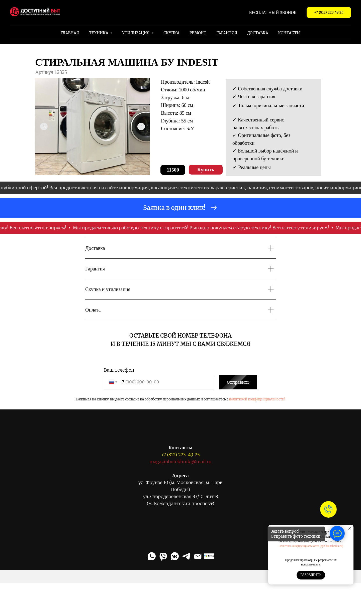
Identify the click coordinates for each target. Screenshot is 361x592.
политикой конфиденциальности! (257, 399)
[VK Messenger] (175, 556)
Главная (69, 33)
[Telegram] (186, 556)
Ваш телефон (119, 370)
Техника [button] (99, 33)
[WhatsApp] (152, 556)
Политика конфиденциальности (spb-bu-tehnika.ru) (311, 546)
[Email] (198, 556)
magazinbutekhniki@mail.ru (181, 462)
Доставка (257, 33)
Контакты (289, 33)
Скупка (171, 33)
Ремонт (198, 33)
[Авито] (209, 556)
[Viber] (163, 556)
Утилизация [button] (136, 33)
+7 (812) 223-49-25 (180, 455)
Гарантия (226, 33)
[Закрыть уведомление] (349, 528)
